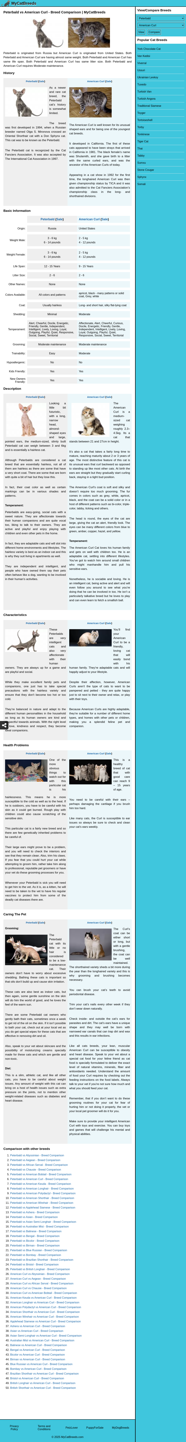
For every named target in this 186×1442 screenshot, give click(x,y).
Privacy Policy (14, 1428)
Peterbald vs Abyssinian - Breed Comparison (37, 1155)
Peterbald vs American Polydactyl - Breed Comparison (43, 1193)
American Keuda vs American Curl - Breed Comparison (43, 1297)
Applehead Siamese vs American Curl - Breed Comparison (45, 1321)
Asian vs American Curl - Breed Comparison (36, 1330)
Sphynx (141, 177)
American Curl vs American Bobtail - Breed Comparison (43, 1293)
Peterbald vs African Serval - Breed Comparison (39, 1164)
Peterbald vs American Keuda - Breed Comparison (40, 1183)
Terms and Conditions (44, 1428)
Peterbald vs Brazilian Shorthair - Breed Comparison (41, 1259)
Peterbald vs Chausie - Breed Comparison (35, 1169)
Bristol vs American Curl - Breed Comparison (37, 1378)
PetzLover (72, 1427)
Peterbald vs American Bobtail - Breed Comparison (40, 1174)
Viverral (141, 63)
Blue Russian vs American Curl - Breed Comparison (41, 1364)
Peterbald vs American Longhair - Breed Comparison (42, 1188)
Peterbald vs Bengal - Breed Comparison (35, 1236)
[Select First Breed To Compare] (160, 18)
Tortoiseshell (144, 120)
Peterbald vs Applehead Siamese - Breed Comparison (42, 1207)
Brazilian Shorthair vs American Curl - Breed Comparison (44, 1373)
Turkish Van (144, 91)
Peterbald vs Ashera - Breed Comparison (35, 1212)
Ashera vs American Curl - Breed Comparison (37, 1326)
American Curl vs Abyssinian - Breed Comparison (40, 1274)
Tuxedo (141, 84)
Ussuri (141, 70)
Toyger (141, 112)
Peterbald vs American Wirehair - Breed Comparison (41, 1202)
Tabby (141, 155)
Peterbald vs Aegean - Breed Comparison (35, 1160)
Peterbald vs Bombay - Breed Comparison (35, 1255)
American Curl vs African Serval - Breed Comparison (41, 1283)
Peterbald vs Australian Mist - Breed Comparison (39, 1226)
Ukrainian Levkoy (147, 77)
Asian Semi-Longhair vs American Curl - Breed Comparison (46, 1335)
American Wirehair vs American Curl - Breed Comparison (44, 1316)
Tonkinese (143, 134)
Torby (140, 127)
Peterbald (31, 81)
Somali (141, 184)
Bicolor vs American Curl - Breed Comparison (37, 1354)
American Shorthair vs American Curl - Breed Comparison (45, 1312)
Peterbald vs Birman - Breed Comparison (35, 1245)
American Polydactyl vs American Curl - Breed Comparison (45, 1307)
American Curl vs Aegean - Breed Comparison (38, 1278)
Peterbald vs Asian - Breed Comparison (34, 1217)
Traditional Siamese (149, 105)
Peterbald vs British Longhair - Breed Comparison (40, 1269)
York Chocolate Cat (149, 48)
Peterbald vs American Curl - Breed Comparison (39, 1179)
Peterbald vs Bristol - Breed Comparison (34, 1264)
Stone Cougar (145, 169)
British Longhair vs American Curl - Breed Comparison (42, 1383)
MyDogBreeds (120, 1427)
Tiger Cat (142, 141)
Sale (41, 81)
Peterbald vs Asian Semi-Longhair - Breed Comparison (43, 1221)
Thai (140, 148)
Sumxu (141, 162)
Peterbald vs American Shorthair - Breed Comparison (42, 1198)
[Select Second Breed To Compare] (160, 25)
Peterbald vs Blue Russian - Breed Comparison (38, 1250)
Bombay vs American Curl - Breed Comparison (38, 1368)
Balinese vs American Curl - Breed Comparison (38, 1345)
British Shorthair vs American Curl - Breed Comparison (43, 1387)
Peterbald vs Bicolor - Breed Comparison (34, 1240)
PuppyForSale (94, 1427)
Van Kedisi (143, 56)
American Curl (96, 81)
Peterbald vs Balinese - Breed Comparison (35, 1231)
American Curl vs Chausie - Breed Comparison (38, 1288)
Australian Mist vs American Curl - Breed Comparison (42, 1340)
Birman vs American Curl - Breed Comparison (37, 1359)
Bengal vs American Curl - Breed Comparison (37, 1349)
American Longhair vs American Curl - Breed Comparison (44, 1302)
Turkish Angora (146, 98)
